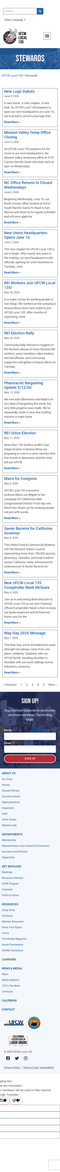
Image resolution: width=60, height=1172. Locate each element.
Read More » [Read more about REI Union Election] (12, 468)
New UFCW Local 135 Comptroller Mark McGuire (27, 585)
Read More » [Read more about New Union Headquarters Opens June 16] (12, 272)
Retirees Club (9, 825)
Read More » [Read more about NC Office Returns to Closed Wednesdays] (12, 222)
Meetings (7, 872)
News (5, 974)
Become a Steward (12, 877)
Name (8, 730)
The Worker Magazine (14, 938)
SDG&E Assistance (12, 950)
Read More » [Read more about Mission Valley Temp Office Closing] (12, 172)
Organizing (8, 857)
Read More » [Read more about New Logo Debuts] (12, 122)
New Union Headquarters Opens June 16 (25, 235)
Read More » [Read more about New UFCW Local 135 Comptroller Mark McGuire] (12, 622)
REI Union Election (20, 433)
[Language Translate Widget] (14, 20)
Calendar (9, 1000)
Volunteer (7, 889)
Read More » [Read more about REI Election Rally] (12, 372)
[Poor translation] (16, 1101)
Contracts (7, 915)
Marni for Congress (20, 478)
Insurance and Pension (15, 851)
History (6, 784)
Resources (10, 904)
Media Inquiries (10, 979)
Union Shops (9, 819)
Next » (52, 684)
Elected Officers (10, 790)
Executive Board (11, 796)
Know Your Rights (12, 927)
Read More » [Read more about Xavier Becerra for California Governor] (12, 572)
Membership (9, 840)
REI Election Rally (19, 333)
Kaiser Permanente (12, 944)
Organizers (8, 808)
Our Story (7, 779)
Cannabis (9, 959)
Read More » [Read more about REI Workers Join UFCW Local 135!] (12, 322)
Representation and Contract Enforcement (25, 845)
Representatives (11, 802)
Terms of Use (30, 1067)
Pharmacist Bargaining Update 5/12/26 (23, 385)
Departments (12, 834)
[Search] (40, 11)
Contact (8, 1009)
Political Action (10, 895)
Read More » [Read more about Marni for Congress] (12, 518)
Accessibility (47, 1067)
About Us (9, 773)
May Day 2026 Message (25, 633)
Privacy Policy (12, 1067)
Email (8, 743)
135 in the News (11, 985)
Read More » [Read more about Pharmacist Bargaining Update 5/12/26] (12, 422)
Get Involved (11, 866)
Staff (5, 813)
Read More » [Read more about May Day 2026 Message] (12, 672)
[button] (47, 36)
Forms (5, 933)
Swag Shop (8, 910)
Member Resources (13, 921)
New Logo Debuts (19, 91)
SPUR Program (10, 883)
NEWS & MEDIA (12, 968)
